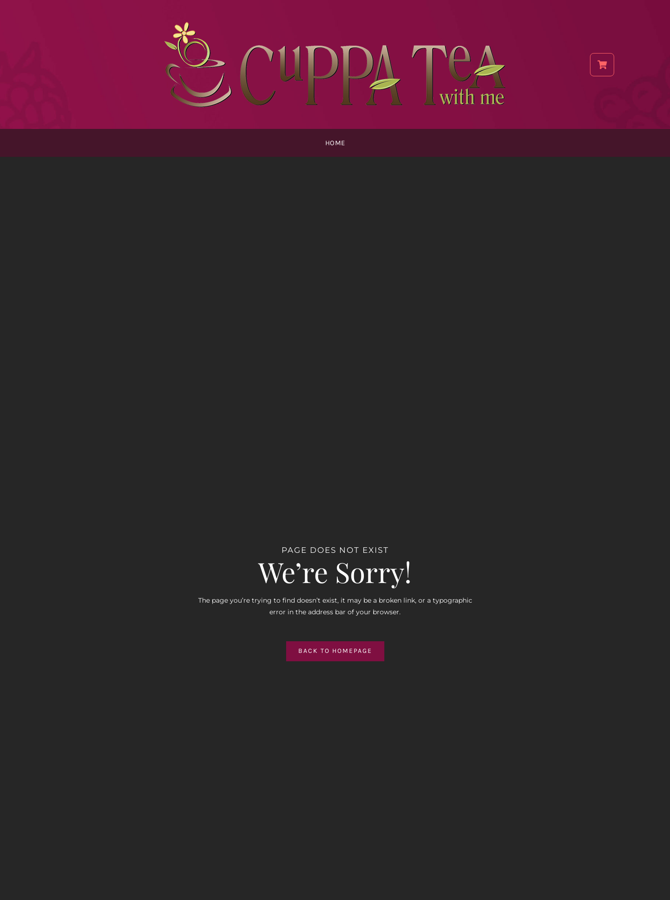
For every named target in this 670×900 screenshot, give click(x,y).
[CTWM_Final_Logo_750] (335, 22)
